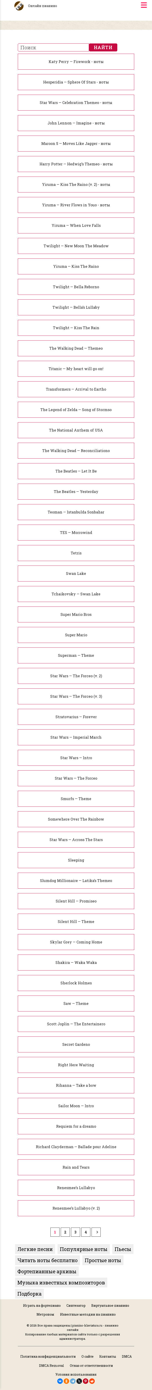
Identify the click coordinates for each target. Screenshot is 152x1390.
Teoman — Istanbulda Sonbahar (76, 512)
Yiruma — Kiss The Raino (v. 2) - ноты (76, 184)
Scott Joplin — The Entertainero (76, 1023)
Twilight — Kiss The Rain (76, 327)
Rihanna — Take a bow (76, 1085)
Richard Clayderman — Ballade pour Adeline (76, 1146)
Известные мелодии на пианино (88, 1314)
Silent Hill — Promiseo (76, 901)
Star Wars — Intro (76, 757)
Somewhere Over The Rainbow (76, 819)
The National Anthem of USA (76, 430)
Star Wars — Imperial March (76, 737)
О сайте (87, 1356)
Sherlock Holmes (76, 983)
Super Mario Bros (76, 614)
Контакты (107, 1356)
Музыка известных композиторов (61, 1282)
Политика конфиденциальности (48, 1356)
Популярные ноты (83, 1249)
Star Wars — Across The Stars (76, 839)
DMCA (127, 1356)
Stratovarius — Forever (76, 716)
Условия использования (76, 1374)
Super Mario (76, 634)
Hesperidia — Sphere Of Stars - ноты (76, 82)
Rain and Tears (76, 1167)
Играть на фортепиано (42, 1305)
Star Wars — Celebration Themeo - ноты (76, 102)
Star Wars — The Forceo (76, 778)
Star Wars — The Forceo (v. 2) (76, 675)
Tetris (76, 553)
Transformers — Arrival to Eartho (76, 389)
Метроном (45, 1314)
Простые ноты (103, 1260)
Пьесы (123, 1249)
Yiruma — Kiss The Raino (76, 266)
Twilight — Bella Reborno (76, 286)
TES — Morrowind (76, 532)
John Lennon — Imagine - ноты (76, 123)
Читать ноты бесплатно (47, 1260)
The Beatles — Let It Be (76, 471)
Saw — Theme (76, 1003)
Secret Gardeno (76, 1044)
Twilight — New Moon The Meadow (76, 245)
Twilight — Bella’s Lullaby (76, 307)
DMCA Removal (51, 1365)
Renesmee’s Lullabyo (76, 1187)
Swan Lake (76, 573)
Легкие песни (35, 1249)
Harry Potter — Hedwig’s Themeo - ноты (76, 164)
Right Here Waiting (76, 1064)
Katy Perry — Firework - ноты (76, 61)
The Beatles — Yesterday (76, 491)
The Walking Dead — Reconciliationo (76, 450)
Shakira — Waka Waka (76, 962)
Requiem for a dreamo (76, 1126)
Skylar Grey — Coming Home (76, 942)
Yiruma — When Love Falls (76, 225)
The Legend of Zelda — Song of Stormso (76, 409)
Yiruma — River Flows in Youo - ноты (76, 204)
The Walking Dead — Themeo (76, 348)
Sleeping (76, 860)
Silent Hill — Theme (76, 921)
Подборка (29, 1293)
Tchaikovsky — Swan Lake (76, 593)
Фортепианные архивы (46, 1271)
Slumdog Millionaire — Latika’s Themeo (76, 880)
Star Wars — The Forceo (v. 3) (76, 696)
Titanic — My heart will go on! (76, 368)
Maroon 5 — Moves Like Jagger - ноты (76, 143)
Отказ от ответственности (91, 1365)
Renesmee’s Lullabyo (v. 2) (76, 1208)
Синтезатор (76, 1305)
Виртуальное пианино (110, 1305)
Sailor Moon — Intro (76, 1105)
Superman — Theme (76, 655)
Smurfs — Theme (76, 798)
